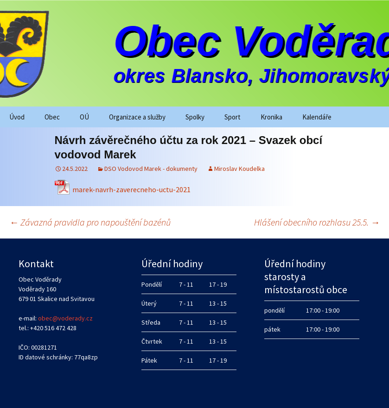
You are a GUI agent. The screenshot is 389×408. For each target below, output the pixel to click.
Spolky (194, 117)
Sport (232, 117)
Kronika (271, 117)
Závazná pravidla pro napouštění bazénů (90, 222)
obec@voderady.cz (65, 318)
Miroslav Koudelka (239, 168)
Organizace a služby (137, 117)
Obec (52, 117)
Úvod (17, 117)
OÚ (84, 117)
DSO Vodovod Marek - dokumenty (151, 168)
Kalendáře (317, 117)
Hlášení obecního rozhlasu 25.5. (317, 222)
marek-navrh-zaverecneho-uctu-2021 (131, 189)
